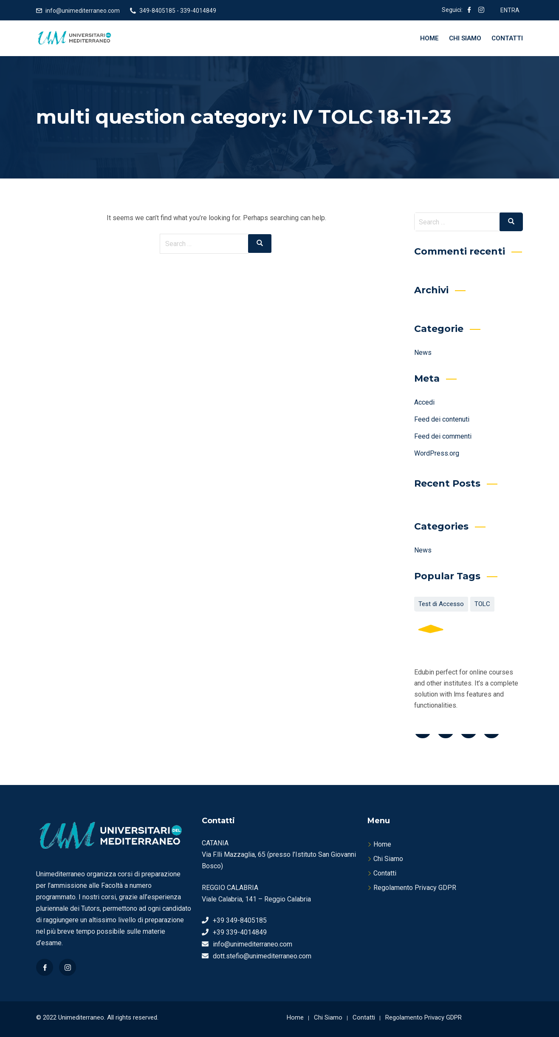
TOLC (482, 604)
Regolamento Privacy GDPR (414, 888)
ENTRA (509, 10)
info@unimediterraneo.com (82, 10)
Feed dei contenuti (441, 419)
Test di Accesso (441, 604)
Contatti (507, 38)
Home (429, 38)
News (423, 352)
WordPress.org (436, 453)
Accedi (424, 402)
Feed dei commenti (442, 436)
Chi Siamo (465, 38)
